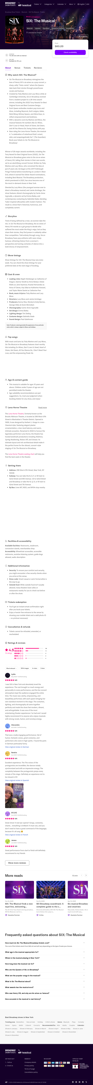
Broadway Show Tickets (12, 12)
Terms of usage (30, 1069)
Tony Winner (70, 28)
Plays (74, 1022)
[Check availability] (70, 52)
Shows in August (22, 1032)
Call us (9, 1062)
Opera (14, 1025)
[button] (37, 4)
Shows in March (40, 1029)
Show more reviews (17, 862)
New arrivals (30, 1022)
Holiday (40, 1022)
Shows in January (11, 1029)
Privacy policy (29, 1065)
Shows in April (53, 1029)
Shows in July (10, 1032)
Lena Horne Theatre (35, 32)
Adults (64, 1025)
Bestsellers (20, 1022)
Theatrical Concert (58, 28)
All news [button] (75, 875)
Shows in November (69, 1032)
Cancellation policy (31, 1072)
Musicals (24, 12)
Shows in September (38, 1032)
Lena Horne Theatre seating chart (21, 454)
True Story (46, 28)
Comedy (81, 1022)
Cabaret (28, 1025)
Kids (58, 1025)
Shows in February (26, 1029)
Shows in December (12, 1035)
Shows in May (65, 1029)
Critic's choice (50, 1022)
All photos (83, 36)
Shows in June (78, 1029)
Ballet (21, 1025)
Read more (42, 407)
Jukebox (37, 28)
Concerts (37, 1025)
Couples (72, 1025)
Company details (30, 1062)
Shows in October (54, 1032)
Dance (7, 1025)
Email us (10, 1065)
